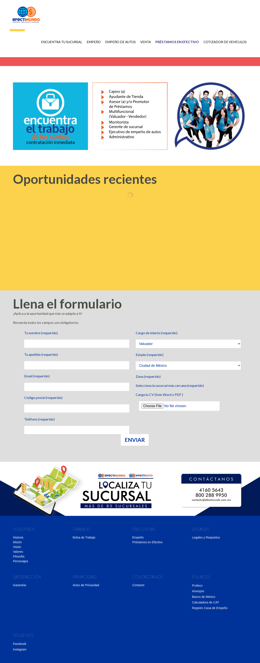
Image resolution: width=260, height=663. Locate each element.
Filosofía (18, 556)
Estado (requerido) (149, 355)
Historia (18, 537)
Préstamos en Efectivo (147, 542)
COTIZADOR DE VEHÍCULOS (223, 45)
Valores (18, 551)
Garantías (19, 585)
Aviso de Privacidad (86, 585)
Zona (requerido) (148, 376)
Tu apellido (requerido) (41, 354)
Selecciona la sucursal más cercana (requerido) (170, 385)
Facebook (19, 644)
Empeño (92, 45)
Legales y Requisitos (206, 537)
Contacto (138, 585)
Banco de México (203, 596)
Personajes (20, 561)
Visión (17, 547)
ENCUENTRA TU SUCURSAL (59, 45)
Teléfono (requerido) (39, 419)
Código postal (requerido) (43, 397)
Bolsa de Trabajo (84, 537)
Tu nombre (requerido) (41, 333)
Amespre (198, 591)
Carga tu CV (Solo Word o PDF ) (159, 394)
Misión (17, 542)
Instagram (19, 649)
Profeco (197, 585)
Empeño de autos (119, 45)
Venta (144, 45)
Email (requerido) (37, 376)
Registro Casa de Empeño (209, 608)
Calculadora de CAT (205, 602)
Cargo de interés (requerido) (156, 333)
